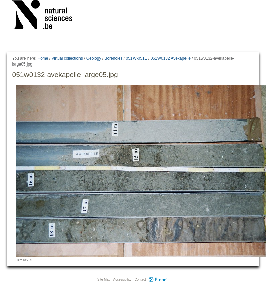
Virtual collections (67, 58)
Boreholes (113, 58)
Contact (140, 279)
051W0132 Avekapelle (171, 58)
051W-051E (136, 58)
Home (42, 58)
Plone (158, 279)
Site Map (103, 279)
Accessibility (122, 279)
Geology (93, 58)
